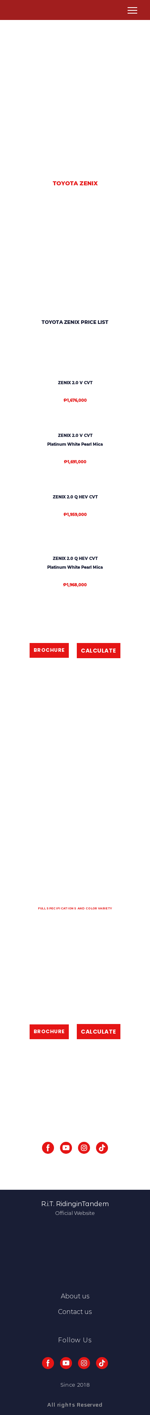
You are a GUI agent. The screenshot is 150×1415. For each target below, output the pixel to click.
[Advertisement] (75, 91)
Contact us (75, 1312)
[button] (49, 650)
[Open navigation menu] (132, 10)
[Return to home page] (20, 10)
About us (75, 1296)
